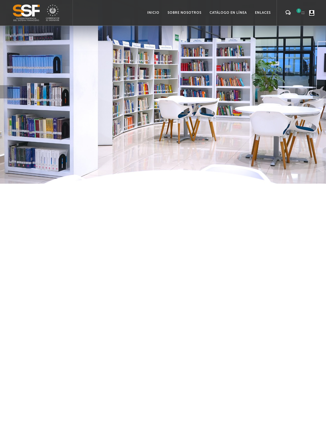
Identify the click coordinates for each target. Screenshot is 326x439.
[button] (6, 91)
